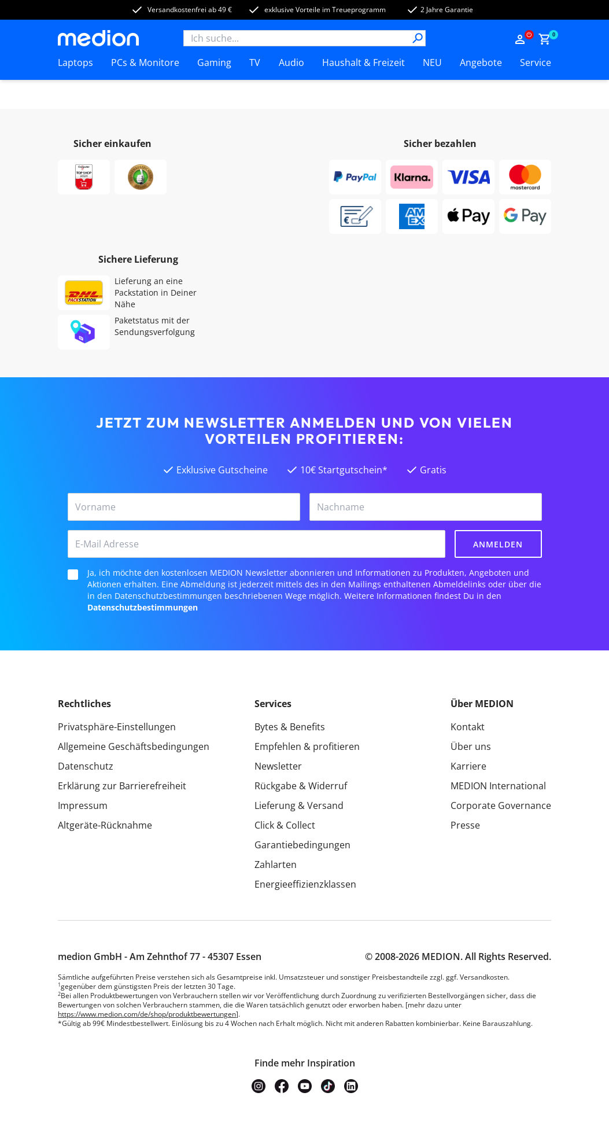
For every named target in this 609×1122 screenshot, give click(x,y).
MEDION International (498, 785)
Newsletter (278, 766)
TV (254, 62)
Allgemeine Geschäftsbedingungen (133, 746)
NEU (432, 62)
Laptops (75, 62)
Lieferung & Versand (299, 805)
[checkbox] (73, 574)
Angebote (481, 62)
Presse (465, 825)
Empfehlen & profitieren (307, 746)
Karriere (468, 766)
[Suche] (418, 38)
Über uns (471, 746)
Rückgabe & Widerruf (300, 785)
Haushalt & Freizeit (363, 62)
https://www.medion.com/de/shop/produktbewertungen (147, 1014)
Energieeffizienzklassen (305, 884)
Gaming (214, 62)
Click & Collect (284, 825)
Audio (291, 62)
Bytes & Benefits (289, 726)
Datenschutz (85, 766)
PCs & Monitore (145, 62)
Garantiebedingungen (302, 844)
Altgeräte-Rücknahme (105, 825)
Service (535, 62)
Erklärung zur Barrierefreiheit (122, 785)
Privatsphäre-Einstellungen (117, 726)
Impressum (83, 805)
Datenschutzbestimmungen (142, 607)
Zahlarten (275, 864)
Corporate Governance (501, 805)
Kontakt (468, 726)
